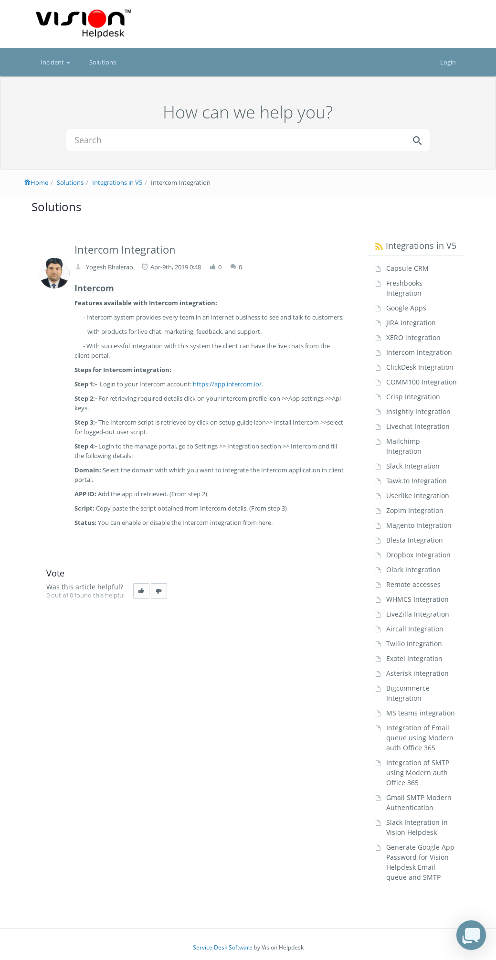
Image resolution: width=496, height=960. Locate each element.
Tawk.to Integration (416, 480)
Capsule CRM (407, 268)
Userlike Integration (417, 495)
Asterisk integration (417, 673)
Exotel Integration (414, 658)
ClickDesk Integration (420, 367)
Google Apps (406, 307)
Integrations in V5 (117, 182)
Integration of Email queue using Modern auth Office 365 (420, 737)
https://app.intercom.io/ (227, 384)
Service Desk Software (223, 947)
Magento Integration (419, 525)
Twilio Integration (414, 643)
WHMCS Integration (417, 599)
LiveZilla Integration (417, 614)
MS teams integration (420, 712)
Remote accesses (413, 584)
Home (36, 182)
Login (448, 62)
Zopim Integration (414, 510)
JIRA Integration (411, 322)
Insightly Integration (418, 411)
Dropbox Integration (418, 554)
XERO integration (413, 337)
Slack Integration (413, 465)
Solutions (102, 62)
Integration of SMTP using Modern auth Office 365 (417, 772)
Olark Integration (413, 569)
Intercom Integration (419, 352)
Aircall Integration (414, 628)
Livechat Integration (418, 426)
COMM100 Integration (421, 381)
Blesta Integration (414, 539)
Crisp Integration (413, 396)
